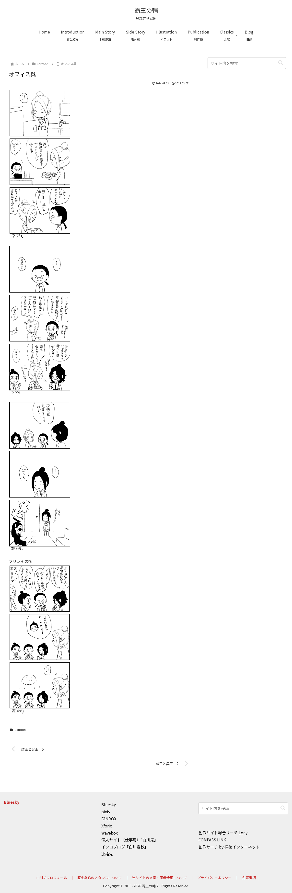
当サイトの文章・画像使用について (159, 877)
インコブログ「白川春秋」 (124, 847)
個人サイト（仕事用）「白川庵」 (129, 840)
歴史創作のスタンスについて (99, 877)
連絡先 (107, 854)
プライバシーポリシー (214, 877)
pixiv (105, 811)
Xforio (106, 826)
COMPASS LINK (212, 840)
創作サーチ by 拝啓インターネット (229, 847)
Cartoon (18, 729)
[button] (280, 63)
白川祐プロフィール (51, 877)
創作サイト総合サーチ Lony (223, 833)
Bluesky (11, 802)
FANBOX (108, 819)
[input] (247, 63)
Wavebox (109, 833)
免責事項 (249, 877)
